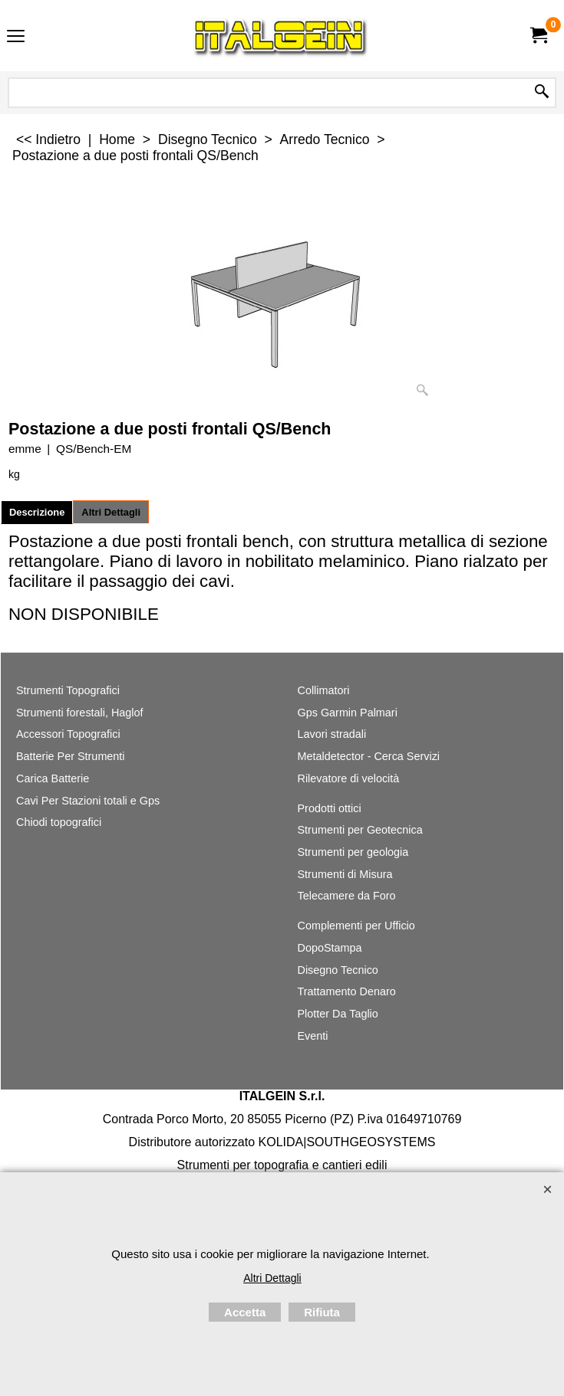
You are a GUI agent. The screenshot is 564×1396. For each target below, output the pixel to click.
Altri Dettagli (110, 512)
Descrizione (36, 512)
